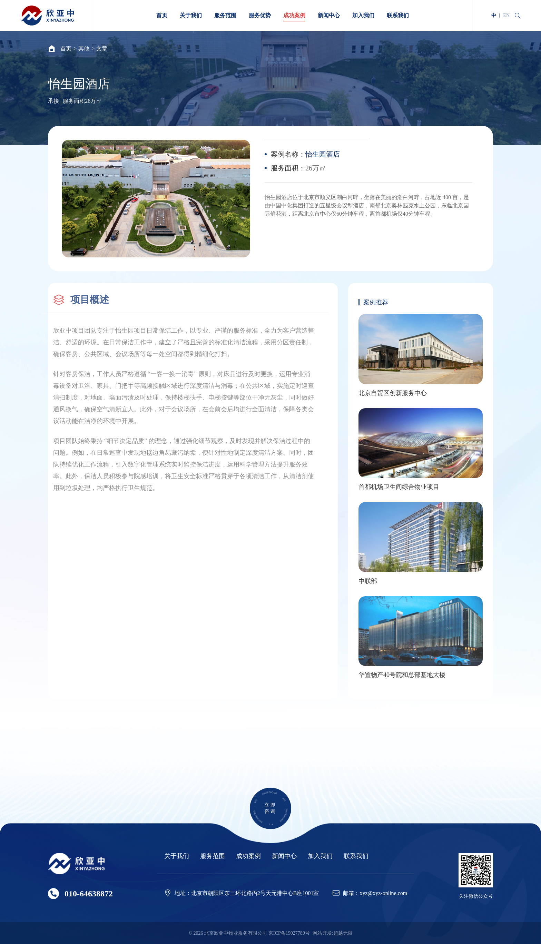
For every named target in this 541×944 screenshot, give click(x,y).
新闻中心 (284, 856)
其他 (83, 48)
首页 (65, 48)
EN (506, 15)
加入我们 (320, 856)
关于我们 (176, 856)
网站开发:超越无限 (333, 933)
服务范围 (212, 856)
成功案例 (248, 856)
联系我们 (356, 856)
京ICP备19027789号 (289, 933)
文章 (101, 48)
